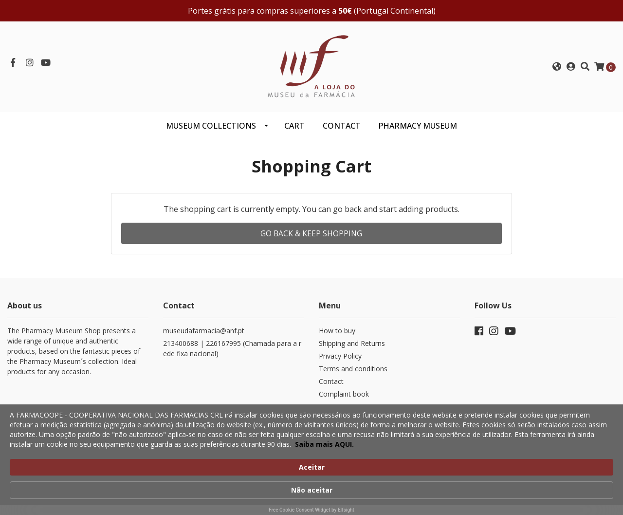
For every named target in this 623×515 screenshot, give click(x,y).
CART (294, 131)
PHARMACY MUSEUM (417, 131)
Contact (331, 387)
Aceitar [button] (436, 460)
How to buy (337, 336)
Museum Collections (211, 131)
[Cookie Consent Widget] (311, 466)
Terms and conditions (353, 374)
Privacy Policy (340, 361)
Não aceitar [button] (499, 460)
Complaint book (344, 399)
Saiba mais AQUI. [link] (370, 490)
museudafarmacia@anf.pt (203, 336)
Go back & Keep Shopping (311, 239)
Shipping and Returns (352, 349)
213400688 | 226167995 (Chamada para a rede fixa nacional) (232, 354)
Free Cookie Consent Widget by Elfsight (311, 510)
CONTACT (342, 131)
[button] (557, 70)
